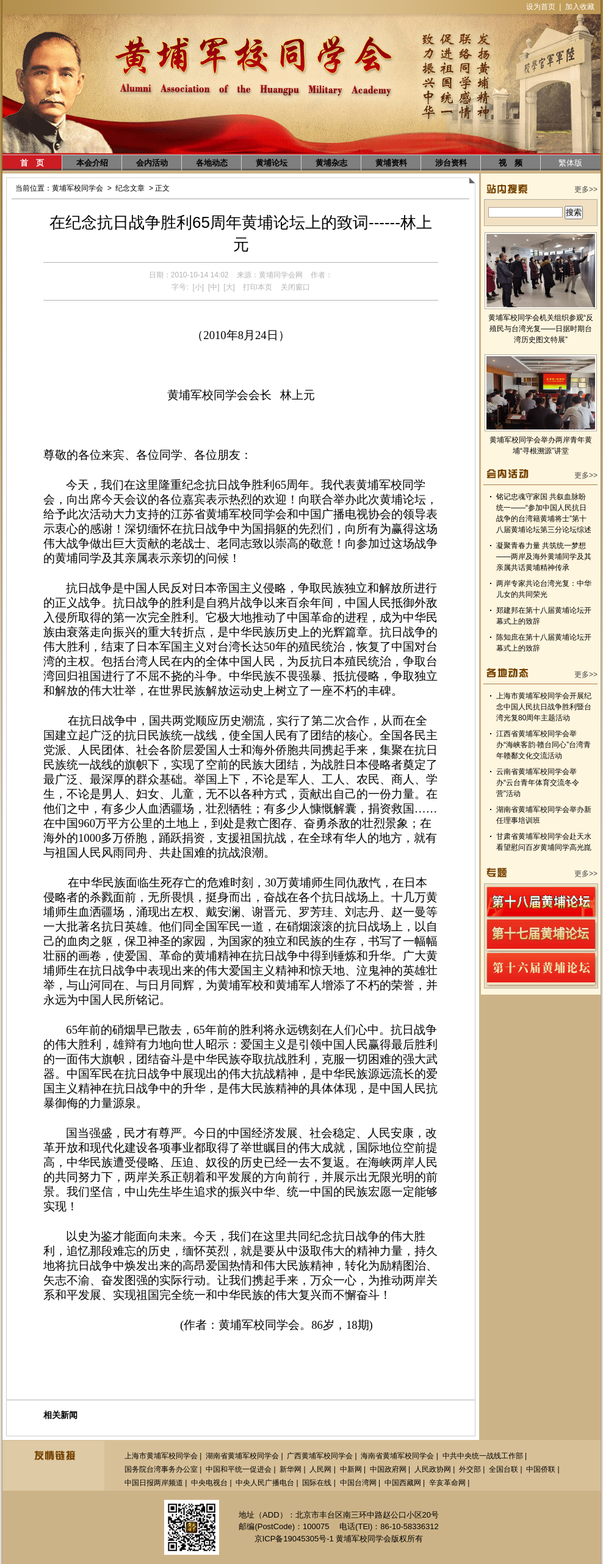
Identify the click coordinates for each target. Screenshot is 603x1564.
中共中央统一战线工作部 (482, 1456)
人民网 (320, 1469)
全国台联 (503, 1469)
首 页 (32, 162)
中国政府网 (388, 1469)
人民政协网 (432, 1469)
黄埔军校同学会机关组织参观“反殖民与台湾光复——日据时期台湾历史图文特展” (540, 328)
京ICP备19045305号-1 (294, 1538)
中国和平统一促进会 (239, 1469)
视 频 (510, 162)
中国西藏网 (403, 1482)
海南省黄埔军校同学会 (397, 1456)
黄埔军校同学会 (77, 188)
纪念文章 (130, 188)
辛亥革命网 (447, 1482)
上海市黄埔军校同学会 (161, 1456)
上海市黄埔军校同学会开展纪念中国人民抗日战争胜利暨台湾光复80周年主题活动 (543, 707)
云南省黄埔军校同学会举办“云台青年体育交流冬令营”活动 (537, 782)
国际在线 (316, 1482)
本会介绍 (92, 162)
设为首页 (540, 6)
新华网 (291, 1469)
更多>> (586, 189)
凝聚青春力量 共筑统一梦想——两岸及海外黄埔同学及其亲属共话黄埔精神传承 (543, 556)
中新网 (351, 1469)
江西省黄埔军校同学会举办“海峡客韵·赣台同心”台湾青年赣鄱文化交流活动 (543, 744)
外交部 (470, 1469)
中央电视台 (209, 1482)
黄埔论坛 (271, 162)
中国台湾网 (358, 1482)
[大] (229, 287)
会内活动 (152, 162)
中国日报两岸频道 (154, 1482)
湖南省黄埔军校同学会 (242, 1456)
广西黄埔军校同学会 (320, 1456)
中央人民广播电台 (265, 1482)
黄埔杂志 (331, 162)
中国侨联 (540, 1469)
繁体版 (570, 162)
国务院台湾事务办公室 (161, 1469)
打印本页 (257, 287)
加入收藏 (579, 6)
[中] (214, 287)
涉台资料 (451, 162)
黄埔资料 (391, 162)
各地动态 (212, 162)
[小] (198, 287)
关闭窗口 (295, 287)
